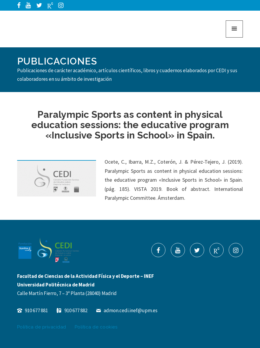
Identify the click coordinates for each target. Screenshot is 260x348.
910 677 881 (32, 310)
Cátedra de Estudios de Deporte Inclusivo (42, 29)
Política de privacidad (41, 327)
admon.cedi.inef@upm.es (127, 310)
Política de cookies (96, 327)
